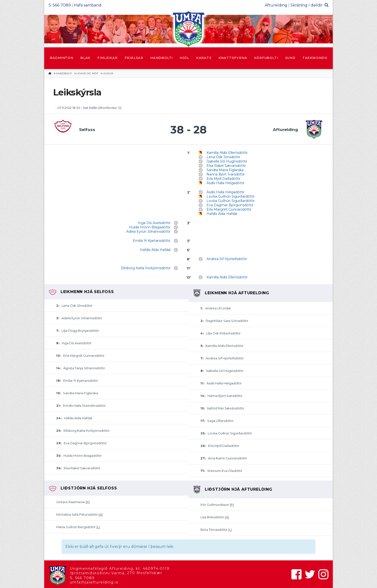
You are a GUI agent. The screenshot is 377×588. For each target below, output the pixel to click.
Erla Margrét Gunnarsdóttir (229, 209)
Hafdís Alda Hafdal (222, 214)
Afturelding (276, 5)
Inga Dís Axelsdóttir (154, 223)
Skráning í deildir (306, 5)
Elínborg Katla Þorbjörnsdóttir (145, 268)
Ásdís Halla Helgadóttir (226, 183)
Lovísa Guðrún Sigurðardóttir (231, 196)
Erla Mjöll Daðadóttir (223, 178)
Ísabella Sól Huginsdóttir (227, 161)
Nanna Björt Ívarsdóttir (226, 174)
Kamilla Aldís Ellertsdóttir (227, 152)
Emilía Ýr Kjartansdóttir (151, 240)
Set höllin (90, 108)
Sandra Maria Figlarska (225, 170)
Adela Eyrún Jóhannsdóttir (148, 231)
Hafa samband (87, 5)
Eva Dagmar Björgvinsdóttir (230, 205)
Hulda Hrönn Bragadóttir (149, 227)
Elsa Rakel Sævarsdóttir (226, 165)
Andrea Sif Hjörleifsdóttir (227, 259)
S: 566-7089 (60, 5)
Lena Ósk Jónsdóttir (223, 157)
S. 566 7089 (82, 578)
